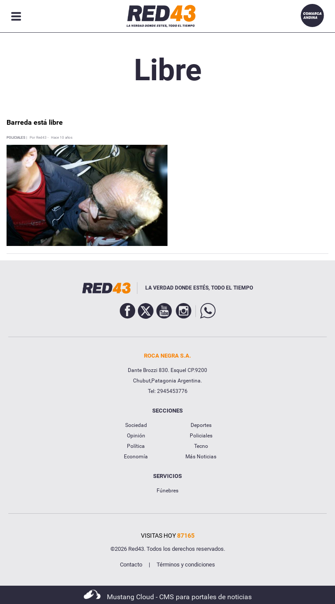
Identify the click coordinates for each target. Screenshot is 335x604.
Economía (136, 457)
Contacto (131, 564)
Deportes (201, 425)
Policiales (201, 436)
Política (136, 446)
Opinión (136, 436)
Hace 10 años (61, 138)
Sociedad (136, 425)
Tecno (201, 446)
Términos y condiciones (186, 564)
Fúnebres (167, 491)
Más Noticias (200, 457)
